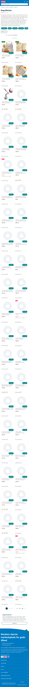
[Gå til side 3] (12, 608)
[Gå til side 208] (22, 608)
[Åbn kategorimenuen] (27, 1)
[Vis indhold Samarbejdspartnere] (14, 676)
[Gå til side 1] (7, 608)
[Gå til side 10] (17, 608)
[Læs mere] (14, 623)
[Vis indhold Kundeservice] (14, 660)
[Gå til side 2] (9, 608)
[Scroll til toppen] (26, 630)
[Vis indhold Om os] (14, 670)
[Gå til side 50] (20, 608)
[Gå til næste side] (25, 608)
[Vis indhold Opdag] (14, 667)
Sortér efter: (10, 35)
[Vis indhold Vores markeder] (14, 673)
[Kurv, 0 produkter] (24, 1)
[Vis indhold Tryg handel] (14, 664)
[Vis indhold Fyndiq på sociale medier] (14, 679)
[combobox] (14, 4)
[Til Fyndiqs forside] (3, 1)
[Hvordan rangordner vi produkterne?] (7, 35)
